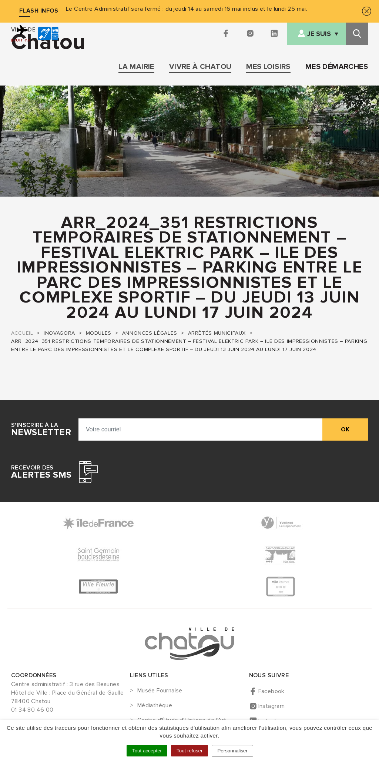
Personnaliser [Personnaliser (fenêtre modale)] (232, 750)
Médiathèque (154, 705)
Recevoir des (41, 472)
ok (345, 429)
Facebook (271, 691)
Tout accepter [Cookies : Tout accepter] (147, 750)
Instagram (271, 706)
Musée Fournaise (159, 691)
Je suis (319, 34)
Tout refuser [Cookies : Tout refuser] (189, 750)
